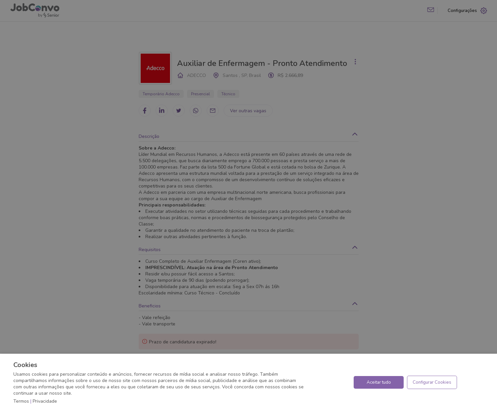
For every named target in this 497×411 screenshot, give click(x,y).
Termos (21, 401)
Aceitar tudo (379, 382)
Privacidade (45, 401)
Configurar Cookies (432, 382)
